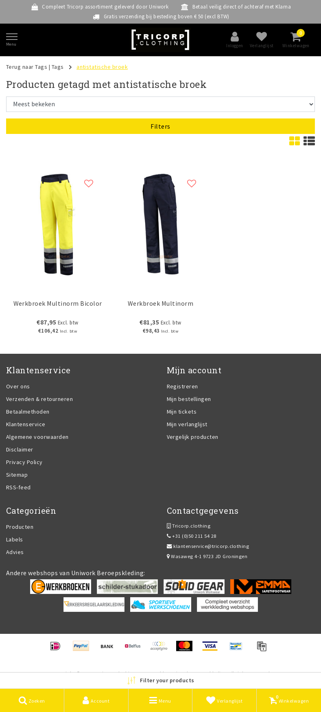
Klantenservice (26, 424)
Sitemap (17, 474)
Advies (15, 552)
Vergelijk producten (192, 436)
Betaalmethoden (28, 411)
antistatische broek (102, 66)
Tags (58, 66)
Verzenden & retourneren (39, 399)
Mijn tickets (182, 411)
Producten (19, 526)
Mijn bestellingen (189, 399)
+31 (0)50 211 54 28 (191, 536)
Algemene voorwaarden (37, 436)
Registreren (182, 386)
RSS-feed (18, 487)
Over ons (18, 386)
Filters (160, 126)
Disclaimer (19, 449)
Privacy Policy (24, 462)
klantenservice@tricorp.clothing (208, 546)
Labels (14, 539)
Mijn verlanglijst (187, 424)
